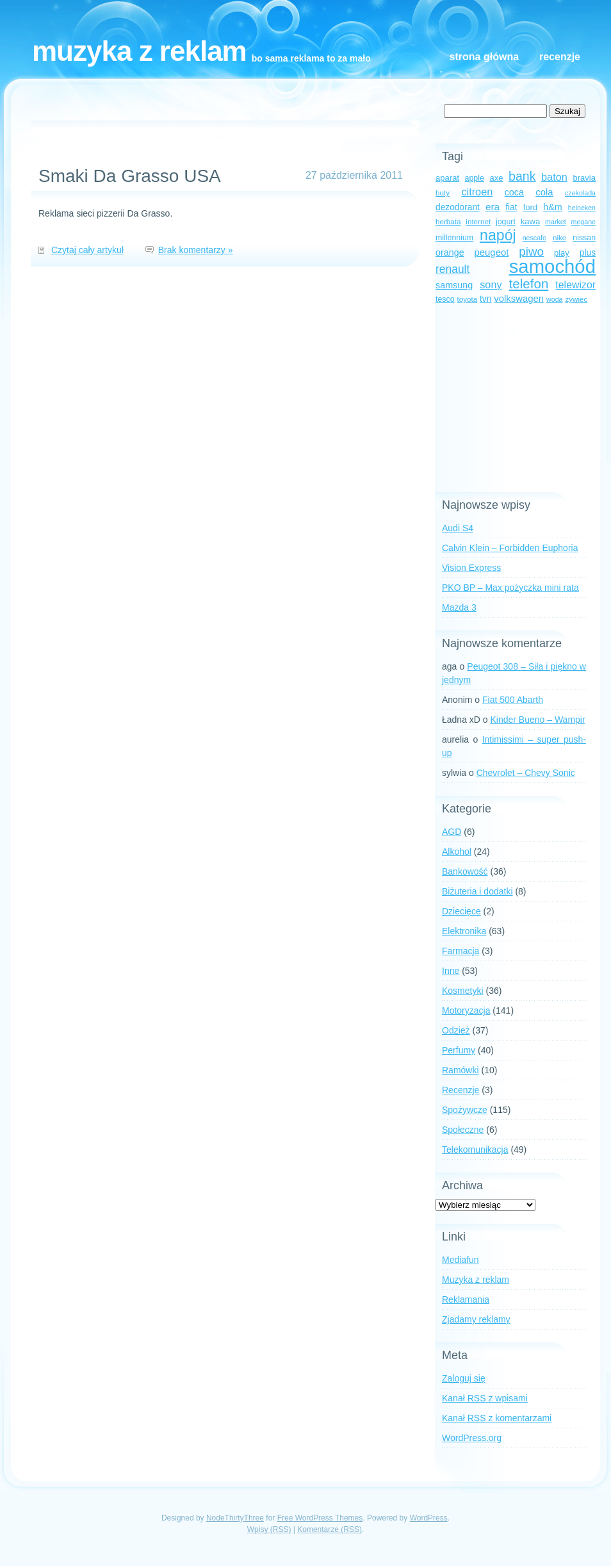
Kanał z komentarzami (496, 1418)
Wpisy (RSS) (269, 1529)
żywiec (576, 299)
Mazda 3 (459, 607)
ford (530, 207)
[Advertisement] (516, 399)
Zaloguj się (463, 1378)
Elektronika (464, 931)
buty (443, 192)
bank (522, 176)
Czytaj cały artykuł (87, 250)
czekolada (580, 193)
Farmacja (460, 951)
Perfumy (458, 1050)
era (492, 206)
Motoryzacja (466, 1010)
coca (514, 192)
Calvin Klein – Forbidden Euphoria (510, 548)
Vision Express (471, 568)
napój (498, 235)
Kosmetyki (463, 990)
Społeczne (463, 1130)
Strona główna (484, 56)
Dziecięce (461, 911)
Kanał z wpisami (485, 1398)
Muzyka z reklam (139, 51)
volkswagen (519, 298)
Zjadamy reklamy (476, 1319)
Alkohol (456, 851)
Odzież (456, 1030)
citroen (477, 191)
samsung (454, 285)
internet (478, 221)
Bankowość (465, 871)
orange (450, 252)
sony (490, 284)
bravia (584, 178)
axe (496, 178)
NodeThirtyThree (235, 1517)
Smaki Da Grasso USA (129, 176)
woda (554, 299)
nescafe (534, 238)
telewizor (575, 284)
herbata (448, 221)
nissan (584, 237)
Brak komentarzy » (195, 250)
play (561, 253)
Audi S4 (457, 528)
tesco (445, 299)
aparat (447, 178)
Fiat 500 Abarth (512, 700)
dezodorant (458, 207)
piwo (531, 251)
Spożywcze (464, 1110)
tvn (485, 299)
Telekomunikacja (475, 1149)
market (555, 222)
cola (544, 192)
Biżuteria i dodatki (477, 891)
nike (559, 237)
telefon (529, 283)
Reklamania (465, 1299)
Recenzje (559, 56)
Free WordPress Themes (320, 1517)
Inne (450, 971)
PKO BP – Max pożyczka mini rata (510, 587)
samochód (552, 266)
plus (588, 253)
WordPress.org (471, 1438)
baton (554, 177)
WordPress (429, 1517)
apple (474, 178)
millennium (454, 237)
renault (452, 269)
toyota (467, 299)
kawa (531, 221)
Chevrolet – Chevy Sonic (526, 773)
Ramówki (460, 1070)
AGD (451, 832)
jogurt (506, 221)
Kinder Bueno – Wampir (538, 719)
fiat (511, 207)
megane (583, 222)
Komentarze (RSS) (329, 1529)
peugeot (492, 252)
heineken (582, 207)
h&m (552, 207)
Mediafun (460, 1260)
